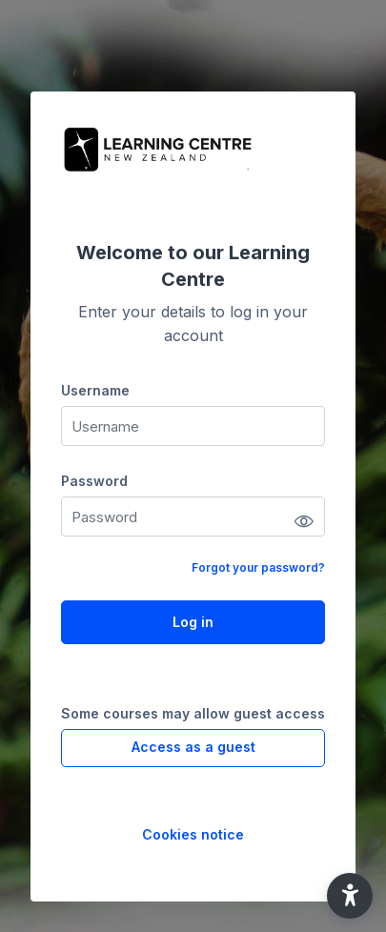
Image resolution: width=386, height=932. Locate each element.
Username (95, 390)
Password (94, 481)
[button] (350, 896)
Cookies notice (193, 834)
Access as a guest (193, 747)
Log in (193, 622)
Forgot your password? (258, 567)
